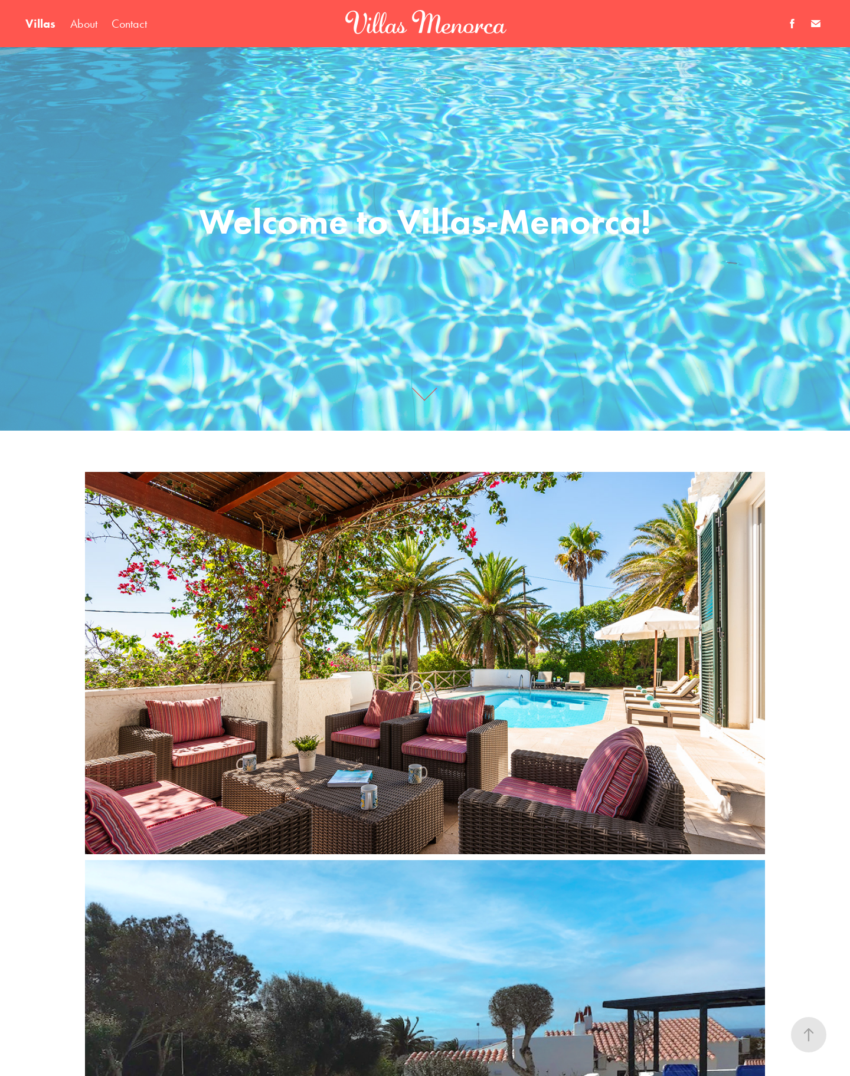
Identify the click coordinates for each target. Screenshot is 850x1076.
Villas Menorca (425, 23)
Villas (40, 24)
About (83, 24)
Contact (129, 24)
